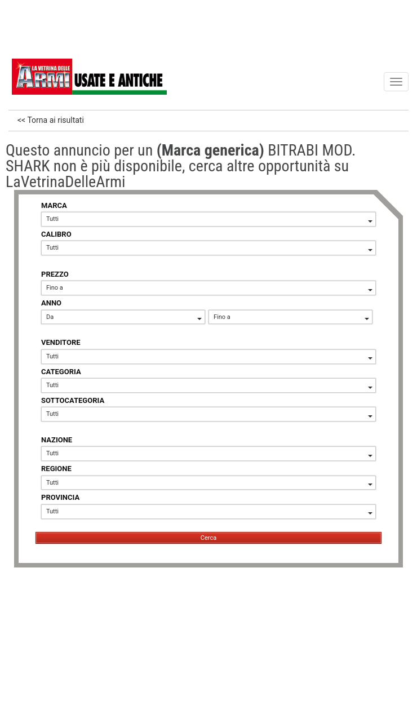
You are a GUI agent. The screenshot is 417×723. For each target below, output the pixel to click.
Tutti (209, 219)
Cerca (208, 538)
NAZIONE (56, 440)
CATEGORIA (61, 371)
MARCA (54, 205)
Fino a (209, 287)
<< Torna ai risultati (50, 120)
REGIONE (56, 468)
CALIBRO (56, 234)
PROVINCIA (60, 497)
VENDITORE (61, 342)
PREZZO (55, 274)
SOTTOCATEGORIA (72, 400)
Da (124, 317)
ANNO (51, 303)
